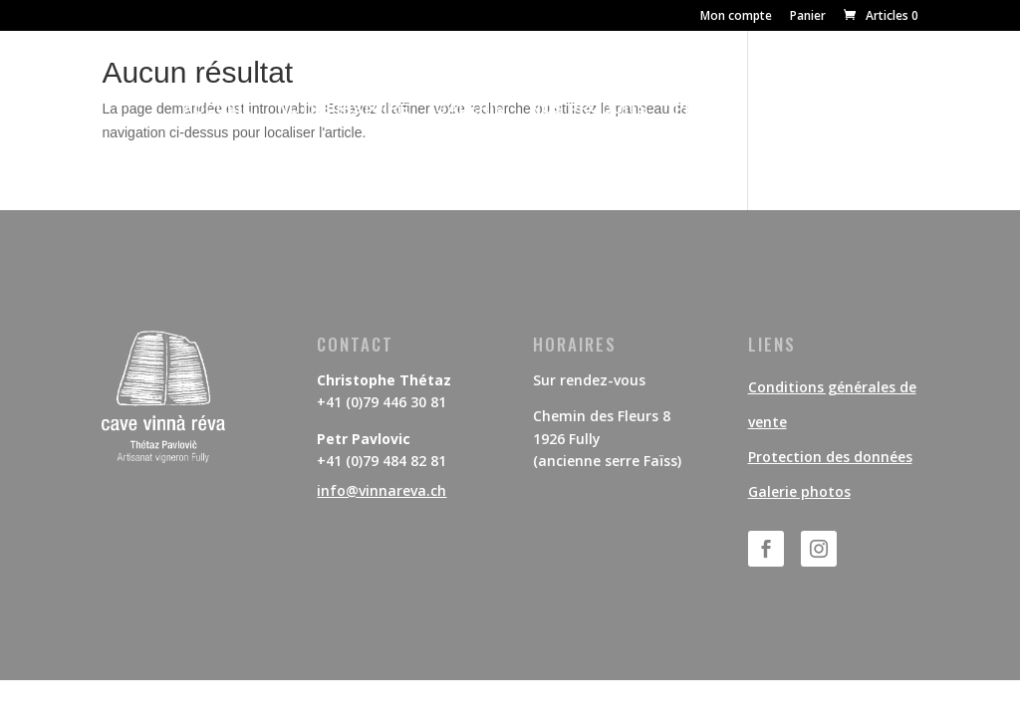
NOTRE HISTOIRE (344, 109)
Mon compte (736, 17)
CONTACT (800, 109)
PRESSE (705, 109)
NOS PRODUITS (590, 109)
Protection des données (830, 456)
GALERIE (470, 109)
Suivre (876, 548)
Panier (808, 17)
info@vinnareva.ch (381, 490)
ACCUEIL (217, 109)
